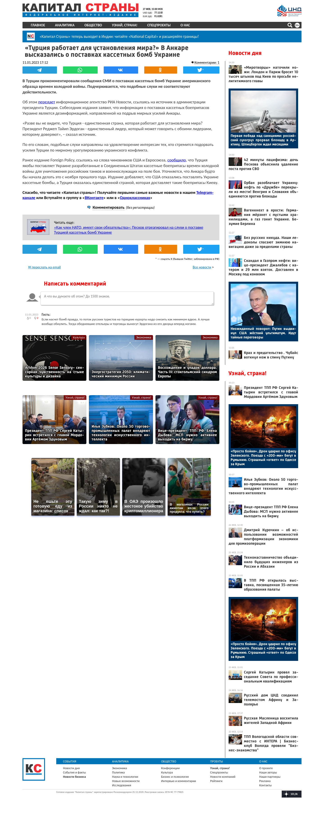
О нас (185, 25)
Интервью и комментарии (178, 781)
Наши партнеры (269, 777)
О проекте (266, 768)
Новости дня (244, 53)
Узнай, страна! (124, 25)
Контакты (265, 785)
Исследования (121, 785)
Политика (118, 772)
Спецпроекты (159, 25)
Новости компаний (222, 777)
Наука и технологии (125, 777)
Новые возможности (126, 781)
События (69, 761)
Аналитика (64, 25)
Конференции (170, 768)
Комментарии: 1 (206, 62)
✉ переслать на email (44, 267)
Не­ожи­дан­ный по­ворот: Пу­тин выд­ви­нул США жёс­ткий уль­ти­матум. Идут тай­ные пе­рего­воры (263, 333)
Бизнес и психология (175, 777)
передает (46, 101)
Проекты (216, 761)
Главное (38, 25)
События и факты (74, 772)
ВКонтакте (94, 197)
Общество (93, 25)
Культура (79, 337)
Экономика (143, 337)
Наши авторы (268, 772)
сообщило (176, 160)
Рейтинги (216, 781)
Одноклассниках (135, 197)
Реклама (265, 781)
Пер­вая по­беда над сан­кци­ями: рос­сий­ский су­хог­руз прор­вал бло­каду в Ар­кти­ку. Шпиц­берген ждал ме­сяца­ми (263, 140)
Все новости (202, 267)
